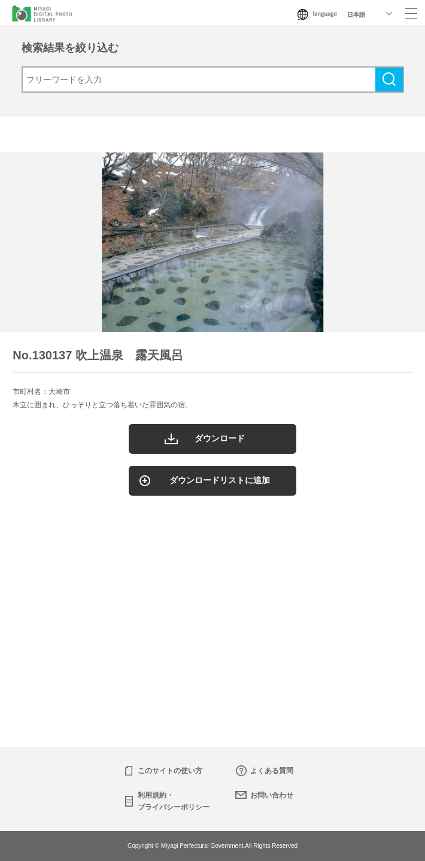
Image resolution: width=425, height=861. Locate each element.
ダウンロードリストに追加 (219, 480)
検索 (389, 79)
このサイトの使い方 (170, 771)
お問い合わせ (271, 795)
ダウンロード (220, 438)
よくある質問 (271, 771)
